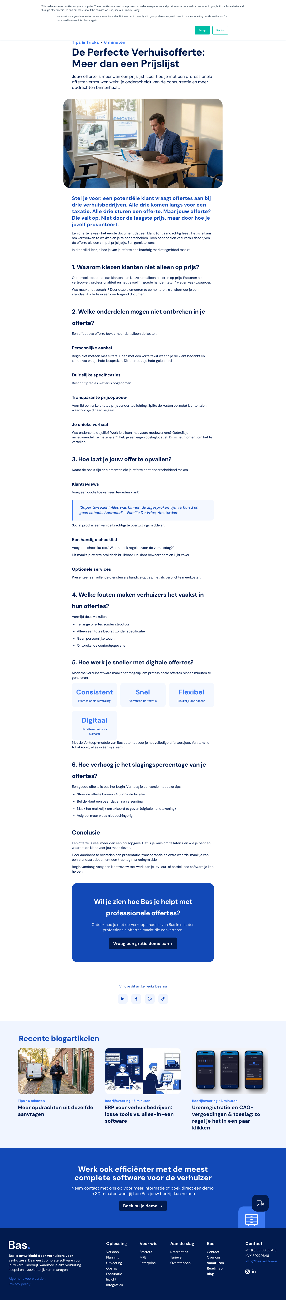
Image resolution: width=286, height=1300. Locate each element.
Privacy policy (19, 1284)
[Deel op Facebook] (136, 999)
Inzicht (111, 1279)
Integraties (114, 1285)
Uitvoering (114, 1263)
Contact (213, 1252)
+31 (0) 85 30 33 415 (260, 1250)
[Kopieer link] (163, 999)
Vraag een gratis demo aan (141, 943)
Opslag (111, 1268)
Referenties (179, 1252)
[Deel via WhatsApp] (150, 999)
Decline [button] (220, 30)
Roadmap (215, 1268)
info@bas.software (261, 1261)
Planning (112, 1257)
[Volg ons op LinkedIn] (123, 999)
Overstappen (180, 1263)
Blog (210, 1274)
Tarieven (176, 1257)
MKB (143, 1257)
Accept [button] (202, 30)
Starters (146, 1252)
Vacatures (215, 1263)
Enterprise (148, 1263)
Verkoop (112, 1252)
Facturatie (114, 1274)
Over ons (214, 1257)
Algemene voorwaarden (27, 1278)
